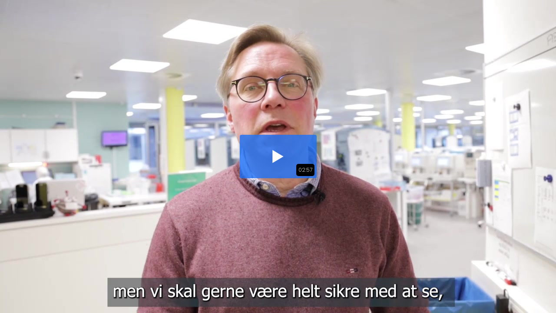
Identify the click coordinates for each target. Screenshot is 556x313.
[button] (278, 156)
